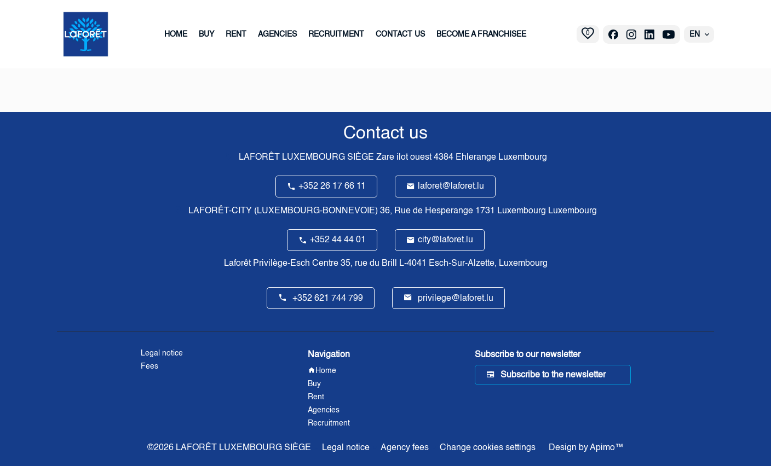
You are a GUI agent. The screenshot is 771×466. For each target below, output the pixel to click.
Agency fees (405, 448)
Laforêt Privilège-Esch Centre (281, 263)
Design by (585, 448)
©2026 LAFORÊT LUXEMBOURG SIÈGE (229, 448)
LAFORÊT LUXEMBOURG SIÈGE (306, 157)
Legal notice (346, 448)
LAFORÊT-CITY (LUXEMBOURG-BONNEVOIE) (283, 211)
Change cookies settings (488, 448)
